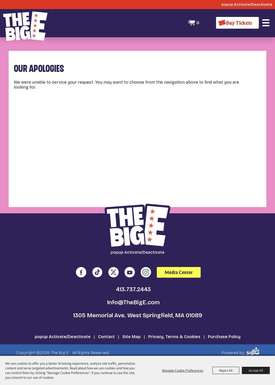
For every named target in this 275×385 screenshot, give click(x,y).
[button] (266, 23)
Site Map (131, 336)
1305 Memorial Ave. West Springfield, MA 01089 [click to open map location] (137, 315)
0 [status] (197, 22)
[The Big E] (25, 26)
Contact (106, 336)
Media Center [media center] (179, 272)
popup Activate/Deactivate (63, 336)
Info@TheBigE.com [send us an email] (133, 302)
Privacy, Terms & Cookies (174, 336)
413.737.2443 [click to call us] (133, 289)
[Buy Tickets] (237, 23)
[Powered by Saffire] (253, 351)
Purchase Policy (224, 336)
